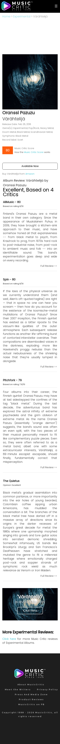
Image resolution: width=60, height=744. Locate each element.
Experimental (21, 16)
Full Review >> (48, 266)
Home (6, 16)
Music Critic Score (33, 152)
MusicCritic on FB (31, 704)
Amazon (29, 173)
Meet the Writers (18, 689)
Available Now (30, 166)
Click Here (30, 610)
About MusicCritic (30, 684)
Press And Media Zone (31, 694)
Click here (9, 639)
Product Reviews (31, 699)
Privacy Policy (47, 689)
